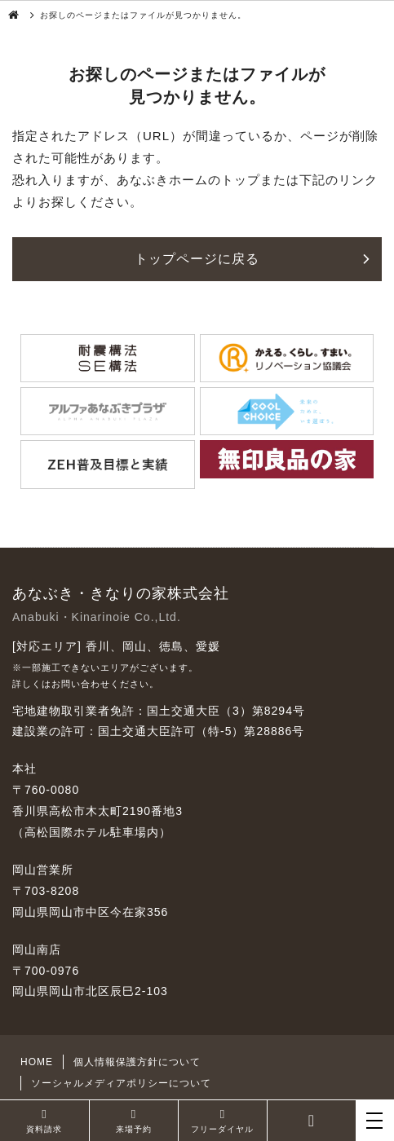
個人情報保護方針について (137, 1062)
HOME (36, 1062)
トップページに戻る (197, 259)
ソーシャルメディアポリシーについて (121, 1083)
